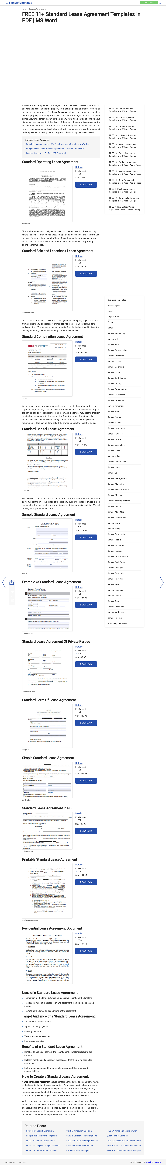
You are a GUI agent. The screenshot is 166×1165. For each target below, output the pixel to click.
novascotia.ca (27, 633)
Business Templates (36, 9)
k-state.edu (26, 223)
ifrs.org (24, 398)
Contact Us (10, 1162)
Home (24, 9)
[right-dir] (162, 582)
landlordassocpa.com (30, 920)
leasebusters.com (28, 692)
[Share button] (11, 582)
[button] (159, 2)
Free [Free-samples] (148, 3)
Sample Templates (153, 1162)
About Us (22, 1162)
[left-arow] (4, 582)
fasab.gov (26, 491)
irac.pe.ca (25, 750)
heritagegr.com (27, 851)
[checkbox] (7, 2)
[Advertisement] (83, 44)
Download (86, 184)
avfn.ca (25, 574)
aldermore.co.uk (28, 313)
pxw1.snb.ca (26, 800)
